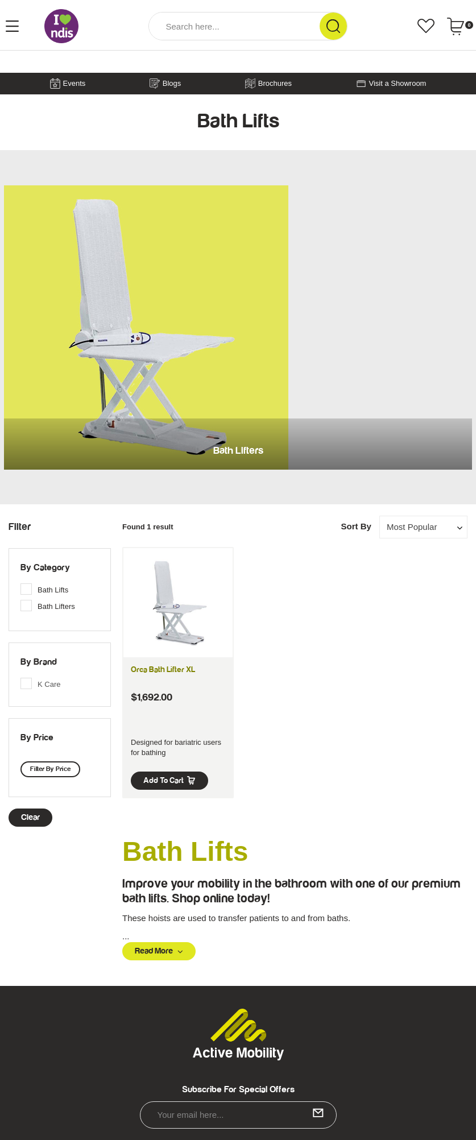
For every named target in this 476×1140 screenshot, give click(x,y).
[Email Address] (238, 1115)
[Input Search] (234, 26)
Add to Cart (169, 780)
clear (30, 817)
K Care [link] (49, 684)
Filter (20, 527)
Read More (159, 951)
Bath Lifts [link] (53, 590)
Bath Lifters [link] (56, 606)
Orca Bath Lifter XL (163, 669)
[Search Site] (333, 26)
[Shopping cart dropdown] (459, 26)
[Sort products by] (423, 526)
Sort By (356, 526)
